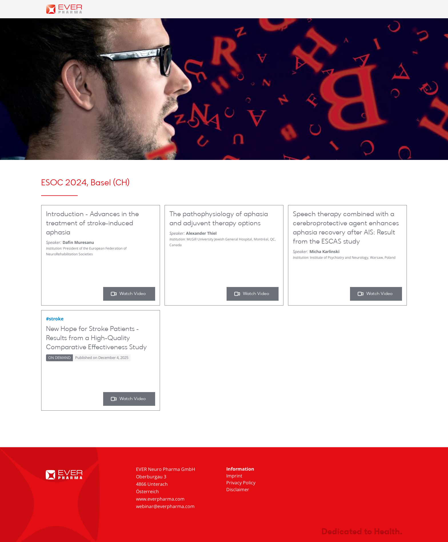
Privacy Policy (240, 482)
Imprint (234, 476)
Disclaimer (237, 489)
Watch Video (128, 293)
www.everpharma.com (160, 499)
